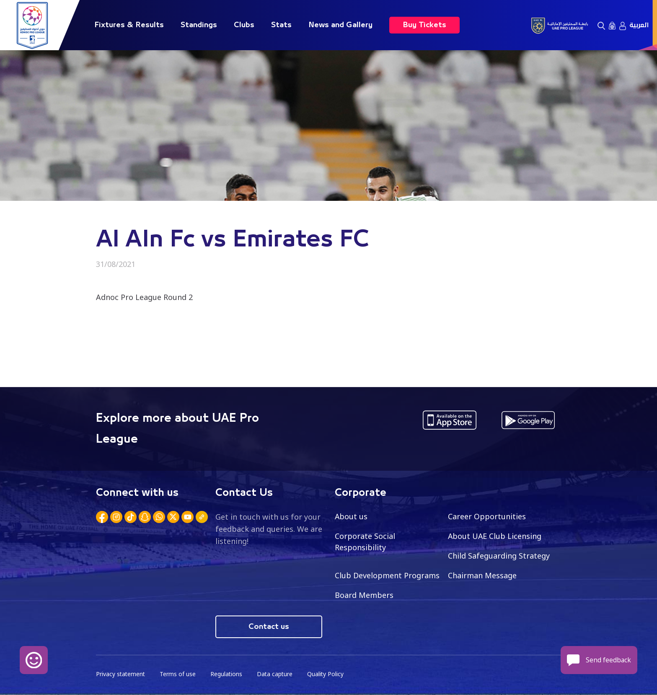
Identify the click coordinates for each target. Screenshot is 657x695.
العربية (639, 25)
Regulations (228, 674)
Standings (199, 25)
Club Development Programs (387, 575)
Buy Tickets (424, 25)
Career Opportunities (487, 516)
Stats (281, 25)
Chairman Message (482, 575)
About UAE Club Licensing (495, 536)
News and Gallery (340, 25)
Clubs (244, 25)
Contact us (268, 626)
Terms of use (179, 674)
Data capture (277, 674)
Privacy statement (121, 674)
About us (351, 516)
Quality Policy (328, 674)
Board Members (364, 595)
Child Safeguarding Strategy (499, 556)
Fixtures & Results (129, 25)
